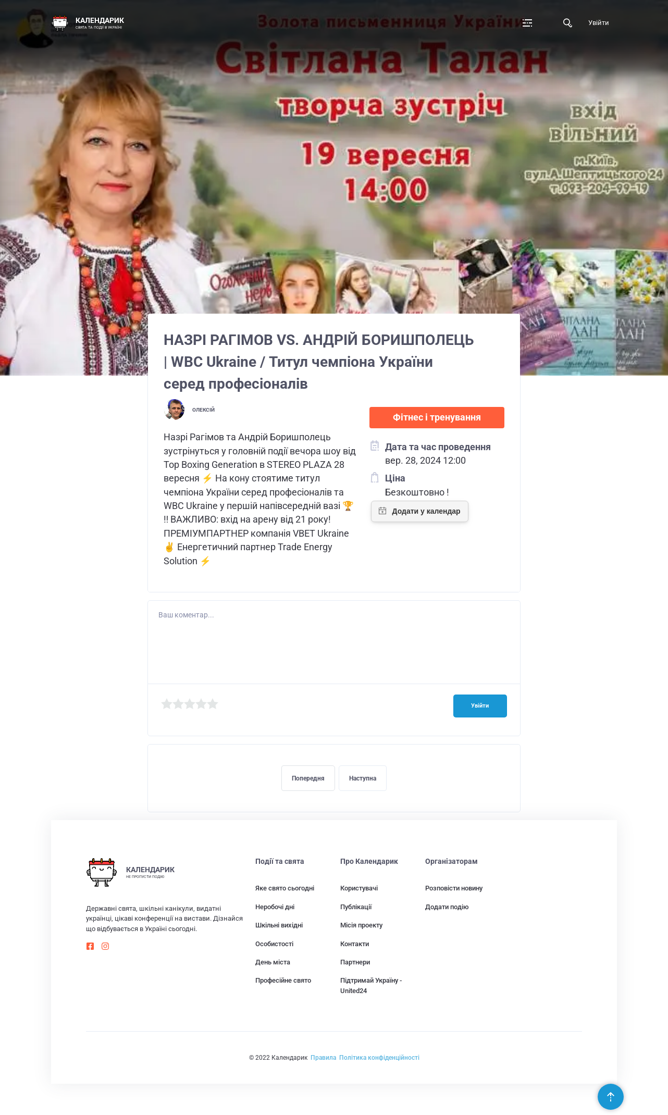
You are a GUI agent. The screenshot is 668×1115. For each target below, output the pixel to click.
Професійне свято (283, 980)
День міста (272, 962)
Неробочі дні (274, 907)
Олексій (203, 410)
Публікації (356, 907)
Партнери (355, 962)
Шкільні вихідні (279, 925)
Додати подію (447, 907)
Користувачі (359, 888)
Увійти (598, 23)
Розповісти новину (454, 888)
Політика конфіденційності (379, 1057)
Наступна (362, 778)
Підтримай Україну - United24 (371, 985)
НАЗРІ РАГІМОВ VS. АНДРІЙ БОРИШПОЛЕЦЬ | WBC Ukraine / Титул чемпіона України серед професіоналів (319, 361)
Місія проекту (361, 925)
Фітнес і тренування (437, 417)
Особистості (274, 944)
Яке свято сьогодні (284, 888)
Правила (323, 1057)
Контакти (354, 944)
